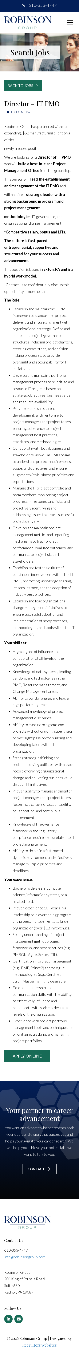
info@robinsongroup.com (24, 1257)
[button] (70, 22)
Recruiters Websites (39, 1345)
